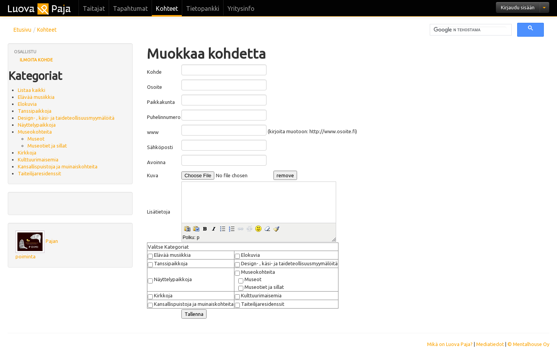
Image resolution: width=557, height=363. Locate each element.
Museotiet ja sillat (47, 145)
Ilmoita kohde (36, 60)
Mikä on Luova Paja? (450, 344)
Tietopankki (202, 8)
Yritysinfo (241, 8)
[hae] (470, 30)
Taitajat (94, 8)
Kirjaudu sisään (518, 7)
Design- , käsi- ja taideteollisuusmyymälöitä (66, 117)
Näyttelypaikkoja (37, 124)
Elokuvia (27, 104)
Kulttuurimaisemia (38, 159)
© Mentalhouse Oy (528, 344)
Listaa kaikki (31, 90)
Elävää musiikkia (36, 97)
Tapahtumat (130, 8)
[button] (187, 228)
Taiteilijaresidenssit (39, 173)
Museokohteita (35, 131)
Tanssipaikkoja (34, 111)
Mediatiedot (490, 344)
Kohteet (167, 8)
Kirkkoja (27, 152)
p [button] (198, 237)
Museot (35, 138)
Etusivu (22, 30)
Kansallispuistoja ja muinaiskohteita (57, 166)
